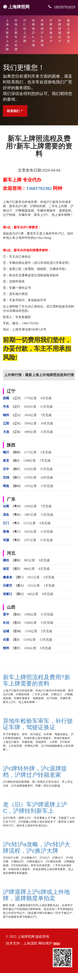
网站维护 (45, 943)
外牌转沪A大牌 (33, 33)
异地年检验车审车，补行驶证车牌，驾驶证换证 (38, 724)
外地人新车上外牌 (16, 35)
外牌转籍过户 (59, 31)
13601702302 (39, 188)
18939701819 (64, 7)
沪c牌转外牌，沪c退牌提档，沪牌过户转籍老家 (35, 771)
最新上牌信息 (68, 31)
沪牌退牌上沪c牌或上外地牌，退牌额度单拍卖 (36, 895)
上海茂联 (30, 943)
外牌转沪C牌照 (42, 33)
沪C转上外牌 (24, 31)
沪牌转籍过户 (50, 31)
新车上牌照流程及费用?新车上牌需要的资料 (36, 680)
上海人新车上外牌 (7, 35)
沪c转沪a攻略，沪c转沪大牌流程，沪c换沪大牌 (36, 847)
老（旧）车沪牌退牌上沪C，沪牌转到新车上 (35, 807)
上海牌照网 (18, 6)
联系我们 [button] (15, 111)
